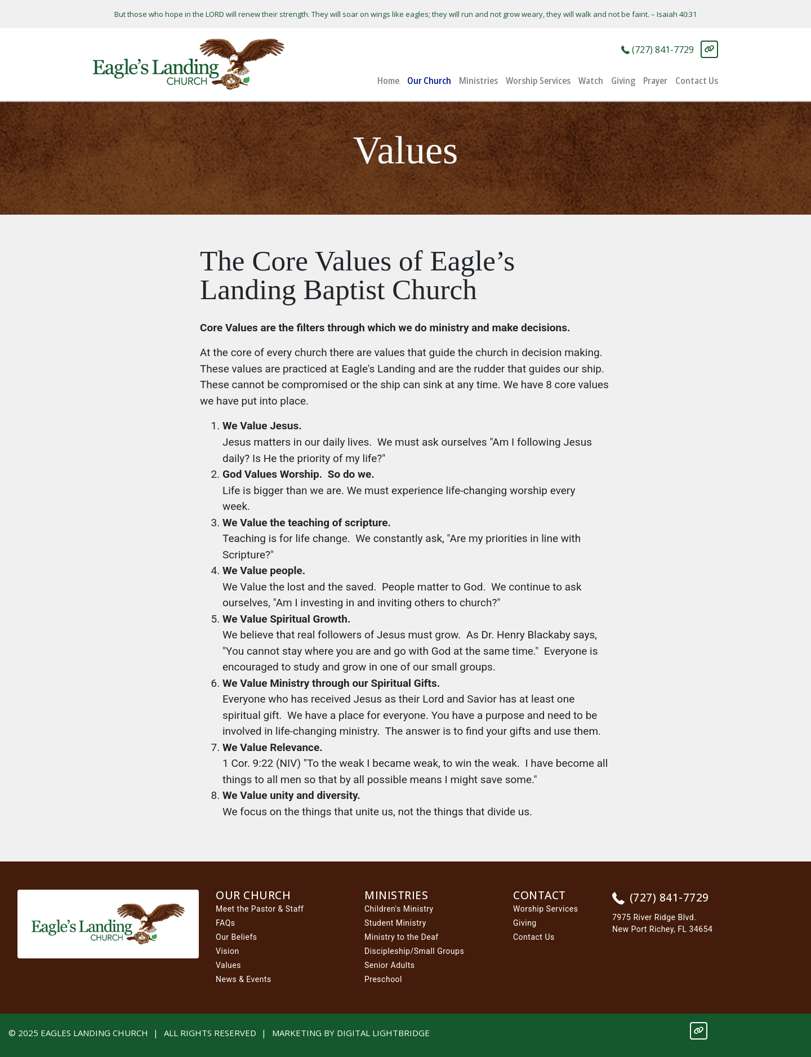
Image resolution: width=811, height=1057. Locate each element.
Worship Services (538, 80)
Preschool (383, 979)
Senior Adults (389, 965)
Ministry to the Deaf (401, 936)
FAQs (225, 922)
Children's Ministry (399, 908)
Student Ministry (395, 922)
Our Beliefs (236, 936)
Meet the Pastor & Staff (260, 908)
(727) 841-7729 (657, 50)
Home (388, 80)
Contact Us (696, 80)
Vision (227, 951)
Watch (590, 80)
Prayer (655, 80)
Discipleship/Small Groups (414, 951)
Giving (623, 80)
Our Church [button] (429, 80)
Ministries (478, 80)
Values (228, 965)
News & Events (243, 979)
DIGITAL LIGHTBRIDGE (383, 1032)
